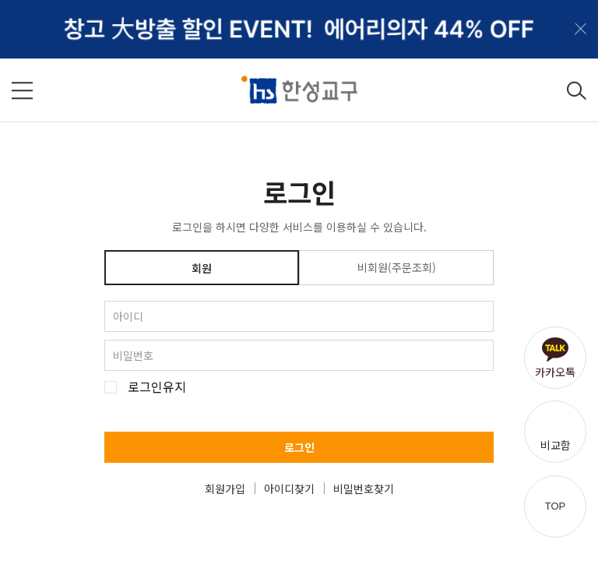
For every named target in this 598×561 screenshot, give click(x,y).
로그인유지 (157, 387)
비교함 (555, 445)
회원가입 (225, 488)
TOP (555, 506)
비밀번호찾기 (363, 488)
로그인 (299, 447)
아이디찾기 (289, 488)
